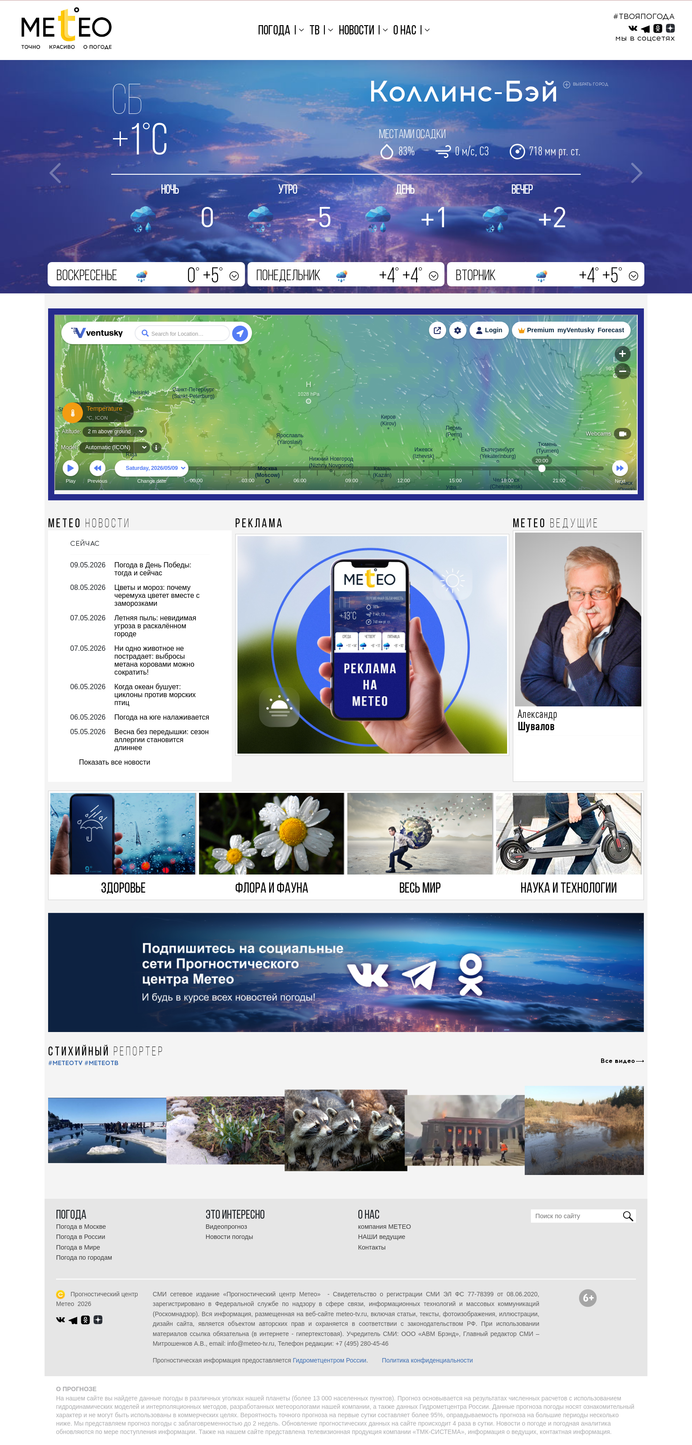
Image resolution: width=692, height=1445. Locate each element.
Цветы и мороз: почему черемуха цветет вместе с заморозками (156, 595)
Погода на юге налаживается (161, 717)
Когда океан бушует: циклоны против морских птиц (155, 694)
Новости (356, 31)
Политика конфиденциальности (427, 1360)
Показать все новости (114, 762)
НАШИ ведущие (381, 1236)
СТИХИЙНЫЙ (106, 1052)
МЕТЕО (89, 524)
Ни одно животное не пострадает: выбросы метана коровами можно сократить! (154, 660)
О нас (404, 31)
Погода (274, 31)
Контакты (372, 1247)
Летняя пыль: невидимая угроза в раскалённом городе (155, 626)
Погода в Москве (81, 1226)
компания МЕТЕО (384, 1226)
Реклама (259, 524)
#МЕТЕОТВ (101, 1063)
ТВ (314, 31)
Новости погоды (229, 1236)
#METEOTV (65, 1063)
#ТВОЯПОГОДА (644, 16)
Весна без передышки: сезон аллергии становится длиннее (161, 739)
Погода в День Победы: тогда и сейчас (153, 569)
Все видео (618, 1061)
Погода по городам (84, 1257)
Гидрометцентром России (329, 1360)
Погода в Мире (78, 1247)
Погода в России (80, 1236)
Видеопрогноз (226, 1226)
